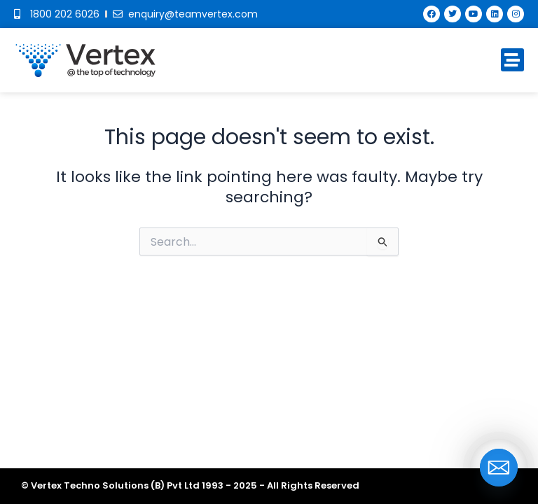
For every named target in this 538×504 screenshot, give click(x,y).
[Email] (499, 467)
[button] (512, 59)
